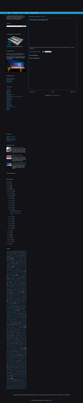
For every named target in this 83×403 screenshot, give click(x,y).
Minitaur (13, 324)
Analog (20, 255)
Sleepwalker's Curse (14, 357)
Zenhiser (19, 388)
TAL (19, 367)
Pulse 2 (19, 344)
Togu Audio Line (9, 374)
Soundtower (14, 359)
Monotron (15, 327)
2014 (9, 185)
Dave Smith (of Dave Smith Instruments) (15, 96)
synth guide (17, 365)
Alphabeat (9, 89)
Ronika (24, 351)
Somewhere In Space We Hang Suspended (19, 358)
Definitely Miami (16, 276)
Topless (14, 374)
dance (18, 272)
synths (15, 367)
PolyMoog (16, 341)
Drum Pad (13, 282)
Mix (17, 324)
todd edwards (23, 373)
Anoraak (8, 90)
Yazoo (23, 386)
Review (22, 348)
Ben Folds (9, 92)
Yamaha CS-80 (9, 386)
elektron (9, 285)
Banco (16, 260)
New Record (14, 332)
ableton (17, 252)
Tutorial (8, 375)
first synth (21, 290)
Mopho (16, 329)
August (10, 197)
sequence (8, 354)
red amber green (18, 347)
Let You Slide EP (23, 312)
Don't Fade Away (14, 280)
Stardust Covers (10, 81)
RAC (7, 346)
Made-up (18, 316)
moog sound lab (23, 328)
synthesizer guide (16, 366)
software (9, 358)
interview (12, 303)
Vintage (21, 378)
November (11, 191)
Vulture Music (10, 380)
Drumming (18, 282)
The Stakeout (13, 372)
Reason (13, 347)
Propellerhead (9, 343)
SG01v (20, 354)
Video (8, 378)
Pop (24, 341)
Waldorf (16, 380)
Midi (17, 322)
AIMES (21, 252)
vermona (23, 377)
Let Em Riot (18, 312)
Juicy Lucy (8, 306)
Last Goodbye (16, 311)
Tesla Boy (20, 368)
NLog (19, 333)
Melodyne (13, 321)
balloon (12, 260)
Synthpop (10, 367)
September (11, 195)
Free (20, 292)
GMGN (23, 296)
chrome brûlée (24, 265)
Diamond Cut (9, 97)
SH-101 (24, 354)
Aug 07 (11, 227)
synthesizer (9, 366)
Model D (10, 325)
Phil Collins (12, 339)
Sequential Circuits (14, 354)
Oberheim (10, 335)
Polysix (21, 341)
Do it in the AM (22, 279)
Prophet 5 (24, 343)
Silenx (14, 356)
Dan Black (9, 95)
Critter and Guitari (10, 271)
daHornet (8, 272)
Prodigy (12, 342)
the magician (24, 370)
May (10, 234)
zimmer (24, 388)
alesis (18, 253)
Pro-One (8, 342)
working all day (9, 385)
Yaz (19, 386)
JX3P (7, 308)
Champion (12, 264)
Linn (24, 313)
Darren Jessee (19, 273)
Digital (11, 278)
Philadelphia (18, 339)
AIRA (25, 252)
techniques (23, 367)
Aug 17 (11, 220)
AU (22, 259)
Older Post (72, 91)
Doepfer (8, 280)
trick (21, 374)
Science (16, 353)
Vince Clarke (16, 378)
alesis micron (22, 253)
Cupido (16, 271)
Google (19, 297)
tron (24, 374)
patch (8, 337)
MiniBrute (16, 323)
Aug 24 (11, 205)
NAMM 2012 (15, 331)
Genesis (16, 295)
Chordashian (17, 264)
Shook (8, 107)
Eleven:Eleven (15, 285)
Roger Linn (9, 351)
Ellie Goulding (22, 285)
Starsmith (8, 108)
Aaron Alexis (12, 252)
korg (15, 310)
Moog (21, 327)
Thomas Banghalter (10, 373)
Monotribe (10, 327)
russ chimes (13, 352)
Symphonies (10, 364)
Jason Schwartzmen (19, 304)
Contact (26, 12)
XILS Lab (23, 385)
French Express (15, 293)
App (13, 257)
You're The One (13, 387)
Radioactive (12, 346)
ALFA (13, 254)
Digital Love (15, 278)
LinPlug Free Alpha (10, 314)
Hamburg (8, 298)
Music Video (9, 331)
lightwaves (20, 313)
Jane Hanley (9, 304)
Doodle (11, 281)
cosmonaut (14, 270)
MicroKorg (13, 322)
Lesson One (12, 312)
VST (22, 379)
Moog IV (13, 328)
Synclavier (15, 364)
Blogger (50, 400)
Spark (18, 359)
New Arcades (9, 332)
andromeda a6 (19, 256)
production (17, 342)
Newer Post (32, 91)
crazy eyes (23, 270)
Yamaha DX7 (15, 386)
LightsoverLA (14, 313)
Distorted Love (24, 278)
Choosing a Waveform (11, 136)
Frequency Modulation (10, 294)
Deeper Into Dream (10, 276)
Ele (24, 283)
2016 (9, 181)
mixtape (21, 324)
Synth (19, 364)
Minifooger (23, 323)
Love (19, 315)
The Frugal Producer (11, 79)
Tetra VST (15, 369)
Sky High (8, 357)
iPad (17, 303)
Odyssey (18, 335)
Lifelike (9, 313)
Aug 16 (11, 221)
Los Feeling (15, 315)
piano (8, 340)
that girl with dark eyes (22, 369)
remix (24, 347)
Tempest (8, 368)
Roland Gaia (19, 351)
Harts (25, 298)
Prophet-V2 (15, 344)
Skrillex (24, 356)
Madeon (23, 316)
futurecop (8, 295)
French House (22, 293)
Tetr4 (24, 368)
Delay (21, 276)
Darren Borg (12, 273)
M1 (12, 316)
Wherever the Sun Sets (11, 384)
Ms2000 (12, 330)
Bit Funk (8, 262)
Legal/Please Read (34, 12)
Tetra (7, 369)
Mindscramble (9, 104)
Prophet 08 (19, 343)
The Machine (19, 370)
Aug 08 (11, 225)
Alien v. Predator (18, 254)
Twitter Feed (15, 12)
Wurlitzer (14, 385)
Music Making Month (22, 330)
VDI (11, 377)
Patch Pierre (9, 80)
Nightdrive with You (12, 333)
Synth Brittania (10, 365)
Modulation (20, 325)
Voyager (18, 379)
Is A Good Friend (22, 303)
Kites (11, 310)
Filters (8, 137)
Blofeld (11, 262)
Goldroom (8, 297)
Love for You (23, 315)
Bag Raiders (9, 91)
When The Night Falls (21, 383)
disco (19, 278)
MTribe (16, 330)
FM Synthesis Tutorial (11, 139)
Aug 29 (11, 202)
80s (20, 251)
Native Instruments (22, 331)
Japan (13, 304)
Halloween (23, 297)
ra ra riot (23, 345)
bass (19, 260)
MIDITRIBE (23, 322)
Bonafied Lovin (21, 262)
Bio (21, 12)
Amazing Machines (15, 255)
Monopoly (24, 325)
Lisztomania (16, 314)
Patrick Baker (9, 105)
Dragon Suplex (16, 281)
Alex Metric (8, 254)
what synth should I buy (12, 383)
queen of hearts (17, 345)
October (10, 193)
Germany (20, 295)
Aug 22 (11, 208)
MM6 (24, 324)
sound (9, 359)
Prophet (14, 343)
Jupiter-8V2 (23, 307)
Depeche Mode (10, 277)
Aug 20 (11, 216)
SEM (24, 353)
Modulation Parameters (11, 138)
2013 (9, 186)
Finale (17, 290)
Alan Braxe (13, 253)
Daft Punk (21, 271)
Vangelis (8, 377)
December (11, 190)
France (24, 291)
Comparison (19, 269)
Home (9, 12)
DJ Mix (11, 279)
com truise (13, 269)
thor (15, 373)
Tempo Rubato (13, 368)
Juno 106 (20, 306)
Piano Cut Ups (9, 140)
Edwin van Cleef (18, 283)
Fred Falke (15, 292)
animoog (24, 256)
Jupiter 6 (13, 307)
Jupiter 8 (18, 307)
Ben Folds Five (9, 261)
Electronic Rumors (10, 78)
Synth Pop (23, 365)
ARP (19, 257)
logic (10, 315)
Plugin (17, 340)
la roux (12, 311)
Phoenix (23, 339)
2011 (9, 243)
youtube (9, 388)
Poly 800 (12, 341)
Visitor (8, 109)
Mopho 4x (21, 329)
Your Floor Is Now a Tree (22, 387)
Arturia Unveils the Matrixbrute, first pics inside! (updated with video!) (15, 54)
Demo (25, 276)
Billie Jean (23, 261)
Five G (13, 291)
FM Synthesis (18, 291)
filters (14, 290)
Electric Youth (15, 284)
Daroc (7, 273)
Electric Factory (9, 284)
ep (18, 286)
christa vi (14, 265)
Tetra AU (11, 369)
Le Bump (22, 311)
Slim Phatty (20, 357)
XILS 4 (19, 385)
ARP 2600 (23, 257)
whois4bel (18, 384)
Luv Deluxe (8, 316)
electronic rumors (22, 284)
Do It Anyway (15, 279)
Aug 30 (11, 200)
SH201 (8, 355)
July (10, 231)
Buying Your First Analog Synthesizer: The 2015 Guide (18, 156)
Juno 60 (24, 306)
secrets (20, 353)
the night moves (15, 371)
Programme (23, 342)
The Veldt (18, 372)
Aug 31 (11, 198)
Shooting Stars (9, 356)
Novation (16, 334)
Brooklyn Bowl (19, 263)
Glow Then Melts (18, 296)
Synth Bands (24, 364)
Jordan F (19, 305)
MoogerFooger (10, 329)
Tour (18, 374)
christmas (18, 265)
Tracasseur (9, 82)
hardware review (20, 298)
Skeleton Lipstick (19, 356)
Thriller (18, 373)
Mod (7, 325)
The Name (9, 371)
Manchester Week (10, 318)
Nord (12, 334)
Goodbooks (14, 297)
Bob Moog (16, 262)
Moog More (18, 328)
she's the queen (15, 355)
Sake (18, 352)
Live (7, 315)
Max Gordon (9, 321)
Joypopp (23, 305)
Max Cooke (9, 103)
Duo (8, 283)
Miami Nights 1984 (19, 321)
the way (23, 372)
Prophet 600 (10, 344)
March (10, 237)
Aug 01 (11, 228)
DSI (25, 282)
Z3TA (13, 388)
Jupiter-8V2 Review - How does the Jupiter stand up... (16, 211)
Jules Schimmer (10, 99)
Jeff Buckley (15, 305)
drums (22, 282)
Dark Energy (23, 272)
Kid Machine (9, 100)
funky (17, 294)
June (10, 232)
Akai (8, 253)
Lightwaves (9, 102)
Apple (16, 257)
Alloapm (23, 254)
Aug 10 (11, 223)
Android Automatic (13, 256)
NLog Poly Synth (23, 333)
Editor (12, 283)
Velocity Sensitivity (17, 377)
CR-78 (19, 270)
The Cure (9, 370)
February (11, 239)
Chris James (23, 264)
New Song (20, 332)
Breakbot (13, 263)
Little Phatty (22, 314)
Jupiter (9, 307)
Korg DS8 (21, 310)
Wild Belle (23, 384)
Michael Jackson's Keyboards (18, 147)
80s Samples (24, 251)
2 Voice (8, 251)
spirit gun (23, 359)
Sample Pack (23, 352)
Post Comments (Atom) (55, 95)
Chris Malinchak (9, 265)
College (8, 269)
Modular (15, 325)
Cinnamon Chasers (10, 94)
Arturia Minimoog (17, 259)
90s (8, 252)
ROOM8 (8, 352)
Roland (13, 351)
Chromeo (10, 266)
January (10, 241)
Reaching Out (19, 346)
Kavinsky (11, 308)
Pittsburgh (12, 340)
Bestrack (19, 261)
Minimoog (8, 324)
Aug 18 (11, 218)
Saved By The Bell (10, 353)
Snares (25, 357)
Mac (15, 316)
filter (11, 290)
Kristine (8, 101)
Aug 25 (11, 203)
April (10, 236)
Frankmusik (9, 98)
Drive (21, 281)
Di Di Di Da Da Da (18, 277)
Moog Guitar (9, 328)
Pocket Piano (22, 340)
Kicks (15, 308)
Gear (12, 295)
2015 (9, 183)
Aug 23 (11, 207)
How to (24, 299)
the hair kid (13, 370)
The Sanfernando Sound (11, 106)
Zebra (16, 388)
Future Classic (22, 294)
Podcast (8, 341)
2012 (9, 188)
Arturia (9, 259)
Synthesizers (23, 366)
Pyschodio (11, 345)
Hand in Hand (13, 298)
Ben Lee (8, 93)
